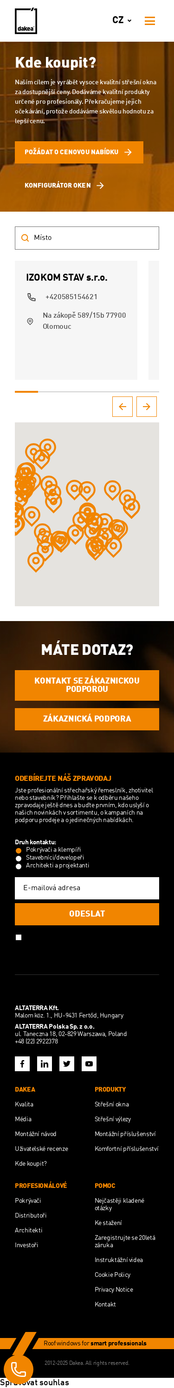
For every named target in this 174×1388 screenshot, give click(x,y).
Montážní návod (36, 1134)
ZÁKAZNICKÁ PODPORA (87, 719)
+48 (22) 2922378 (36, 1041)
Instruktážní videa (119, 1260)
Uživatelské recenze (41, 1149)
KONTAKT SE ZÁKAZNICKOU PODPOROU (86, 685)
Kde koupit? (31, 1164)
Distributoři (31, 1215)
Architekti (28, 1230)
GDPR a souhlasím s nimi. (60, 944)
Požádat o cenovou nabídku (79, 152)
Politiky (113, 936)
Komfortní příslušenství (127, 1149)
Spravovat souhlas (34, 1383)
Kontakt (105, 1304)
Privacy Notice (114, 1290)
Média (23, 1119)
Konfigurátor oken (65, 185)
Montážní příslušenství (125, 1134)
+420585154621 (71, 297)
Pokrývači (28, 1201)
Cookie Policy (112, 1275)
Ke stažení (108, 1223)
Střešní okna (112, 1104)
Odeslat (87, 914)
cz (123, 20)
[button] (19, 499)
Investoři (27, 1245)
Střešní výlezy (113, 1119)
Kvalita (24, 1104)
